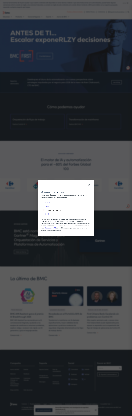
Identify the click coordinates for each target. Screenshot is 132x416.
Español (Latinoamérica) (53, 210)
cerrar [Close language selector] (87, 185)
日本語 (47, 214)
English (47, 206)
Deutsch (47, 203)
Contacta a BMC (50, 228)
